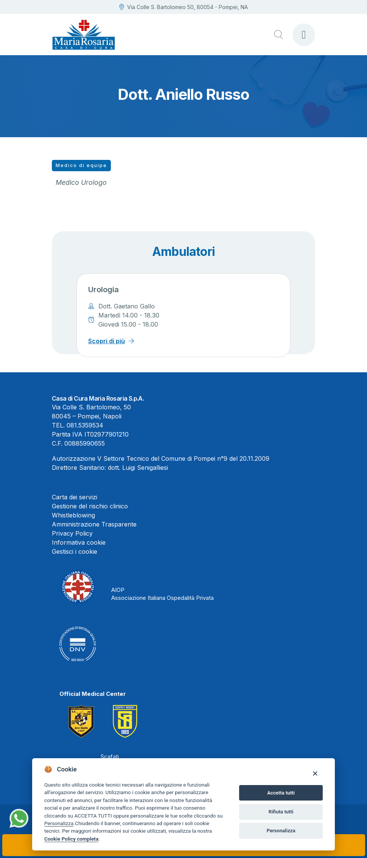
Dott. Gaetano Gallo (126, 306)
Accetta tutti (281, 793)
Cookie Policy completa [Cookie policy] (71, 839)
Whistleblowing (73, 515)
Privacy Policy (72, 533)
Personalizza (58, 823)
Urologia (103, 289)
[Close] (315, 773)
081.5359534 (85, 425)
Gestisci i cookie (74, 551)
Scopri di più (106, 341)
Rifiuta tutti (281, 812)
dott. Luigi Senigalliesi (138, 467)
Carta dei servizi (74, 497)
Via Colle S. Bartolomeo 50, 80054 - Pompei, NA (183, 7)
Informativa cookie (79, 542)
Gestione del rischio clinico (90, 506)
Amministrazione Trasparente (94, 524)
